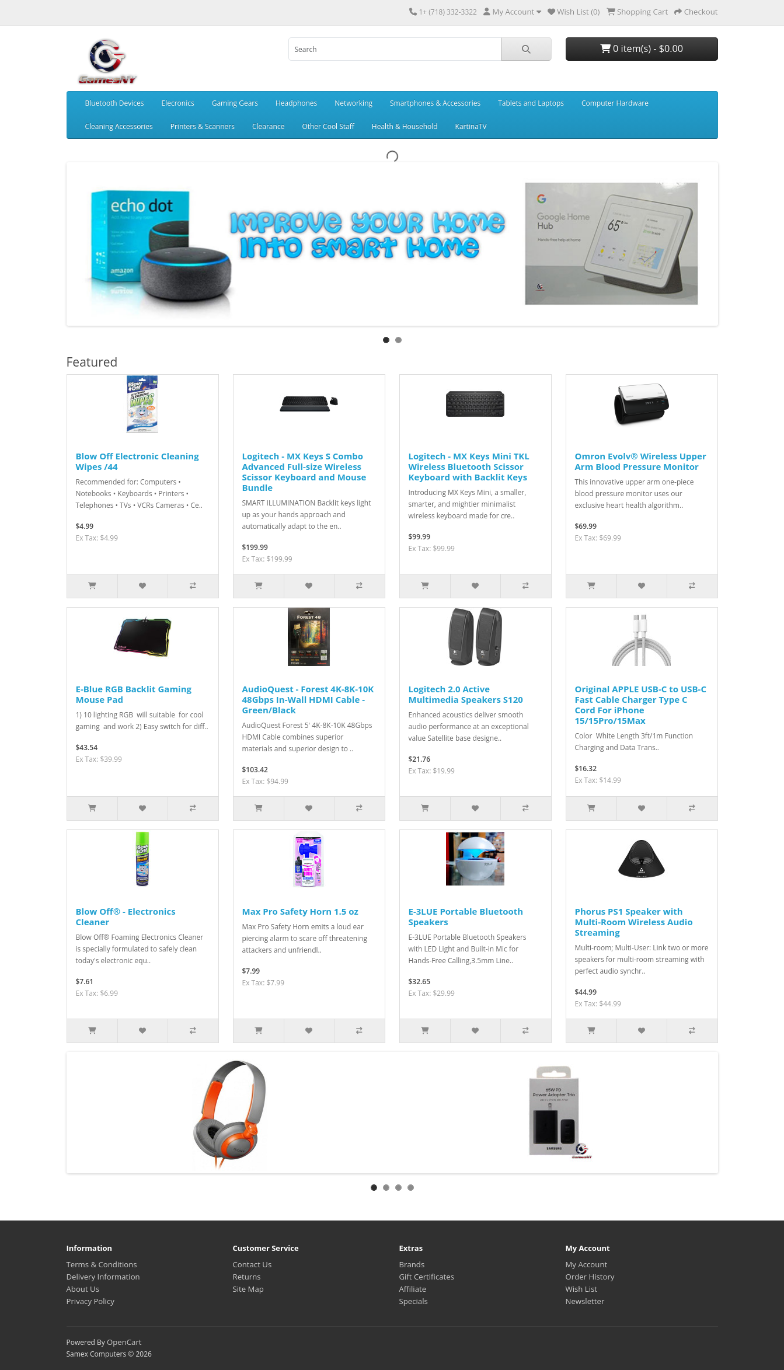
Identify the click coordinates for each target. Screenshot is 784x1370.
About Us (83, 1289)
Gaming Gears (235, 103)
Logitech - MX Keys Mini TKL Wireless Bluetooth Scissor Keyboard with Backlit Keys (469, 466)
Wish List (582, 1289)
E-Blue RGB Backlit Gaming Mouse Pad (134, 694)
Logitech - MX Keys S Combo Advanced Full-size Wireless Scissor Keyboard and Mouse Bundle (304, 471)
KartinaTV (471, 126)
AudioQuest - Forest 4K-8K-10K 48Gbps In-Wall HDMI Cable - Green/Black (308, 699)
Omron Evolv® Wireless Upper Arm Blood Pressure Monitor (640, 461)
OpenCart (124, 1342)
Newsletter (585, 1301)
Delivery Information (103, 1276)
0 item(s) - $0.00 (641, 48)
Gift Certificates (426, 1276)
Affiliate (413, 1289)
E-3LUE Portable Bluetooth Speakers (466, 916)
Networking (353, 103)
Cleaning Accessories (119, 126)
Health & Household (405, 126)
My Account (587, 1264)
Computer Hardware (615, 103)
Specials (413, 1301)
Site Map (248, 1289)
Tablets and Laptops (531, 103)
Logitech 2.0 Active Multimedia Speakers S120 (466, 694)
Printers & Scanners (202, 126)
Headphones (296, 103)
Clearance (268, 126)
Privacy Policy (90, 1301)
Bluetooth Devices (114, 103)
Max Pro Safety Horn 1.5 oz (300, 911)
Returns (247, 1276)
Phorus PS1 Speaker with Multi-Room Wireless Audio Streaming (634, 921)
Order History (590, 1276)
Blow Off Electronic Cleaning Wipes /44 (137, 461)
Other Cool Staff (328, 126)
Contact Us (252, 1264)
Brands (412, 1264)
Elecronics (178, 103)
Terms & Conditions (102, 1264)
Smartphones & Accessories (435, 103)
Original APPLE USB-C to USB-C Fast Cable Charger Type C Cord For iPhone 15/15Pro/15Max (640, 704)
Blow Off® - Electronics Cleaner (126, 916)
